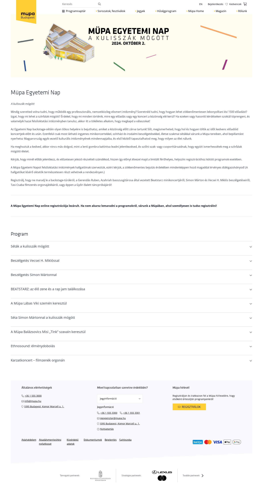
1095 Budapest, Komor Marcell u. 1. (44, 406)
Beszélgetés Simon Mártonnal (34, 274)
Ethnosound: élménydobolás (33, 346)
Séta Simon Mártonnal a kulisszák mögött (43, 317)
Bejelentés (111, 440)
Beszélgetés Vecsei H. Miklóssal (35, 260)
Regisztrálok (189, 407)
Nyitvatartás (107, 428)
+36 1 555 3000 (33, 395)
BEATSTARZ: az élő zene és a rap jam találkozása (48, 289)
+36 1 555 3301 (131, 412)
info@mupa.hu (32, 401)
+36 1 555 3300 (108, 412)
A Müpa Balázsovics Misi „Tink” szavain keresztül (48, 331)
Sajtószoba (125, 440)
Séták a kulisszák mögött (30, 246)
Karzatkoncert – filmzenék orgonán (38, 360)
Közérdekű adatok (72, 442)
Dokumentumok (93, 440)
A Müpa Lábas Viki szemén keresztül (39, 303)
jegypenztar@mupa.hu (113, 418)
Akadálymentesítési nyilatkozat (50, 442)
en (200, 4)
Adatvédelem (28, 440)
